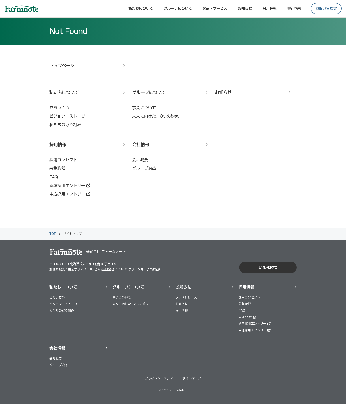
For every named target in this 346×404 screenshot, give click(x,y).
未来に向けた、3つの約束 (155, 116)
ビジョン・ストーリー (69, 116)
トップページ (62, 66)
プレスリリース (186, 297)
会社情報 (294, 8)
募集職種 (57, 168)
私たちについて (140, 8)
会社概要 (140, 160)
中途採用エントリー (69, 194)
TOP (52, 233)
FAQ (53, 177)
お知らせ (245, 8)
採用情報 (57, 144)
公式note (247, 317)
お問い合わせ (326, 8)
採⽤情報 (270, 8)
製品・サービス (215, 8)
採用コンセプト (63, 160)
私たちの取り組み (65, 125)
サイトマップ (191, 378)
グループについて (178, 8)
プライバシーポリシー (160, 378)
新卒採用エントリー (69, 185)
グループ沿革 (144, 168)
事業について (144, 108)
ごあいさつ (59, 108)
